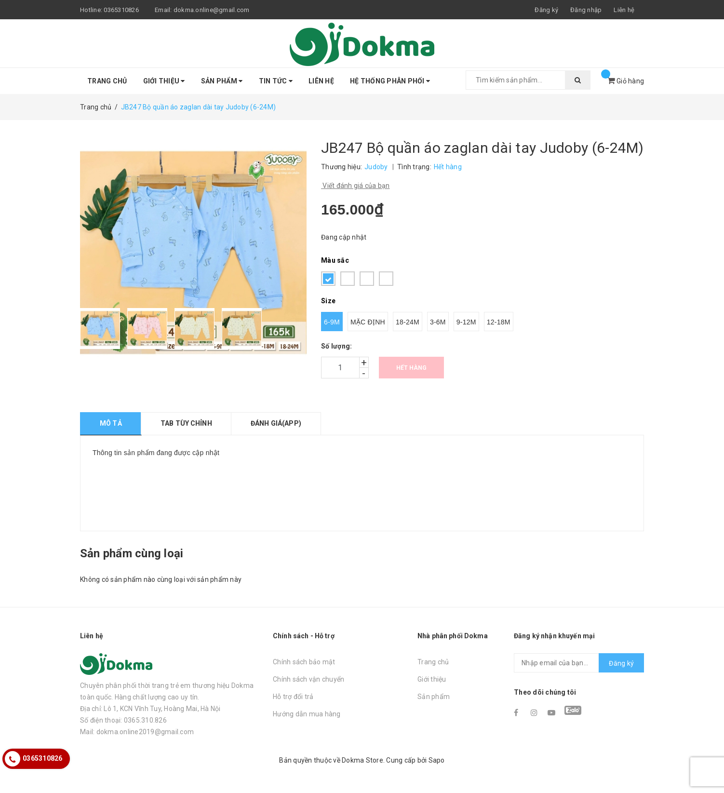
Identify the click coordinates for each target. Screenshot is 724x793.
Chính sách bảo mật (304, 662)
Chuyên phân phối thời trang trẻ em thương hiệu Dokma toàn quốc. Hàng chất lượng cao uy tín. (167, 691)
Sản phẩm (222, 81)
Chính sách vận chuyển (308, 679)
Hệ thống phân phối (390, 81)
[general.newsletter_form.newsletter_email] (579, 662)
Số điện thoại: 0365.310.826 (123, 720)
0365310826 (121, 9)
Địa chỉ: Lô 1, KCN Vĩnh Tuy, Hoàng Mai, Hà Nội (150, 708)
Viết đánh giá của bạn (355, 185)
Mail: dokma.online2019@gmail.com (137, 732)
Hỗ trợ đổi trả (293, 696)
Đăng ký (621, 663)
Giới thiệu (164, 81)
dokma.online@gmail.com (212, 9)
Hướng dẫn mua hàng (307, 714)
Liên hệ (624, 9)
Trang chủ (107, 81)
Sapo (437, 760)
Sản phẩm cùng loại (131, 553)
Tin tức (276, 81)
